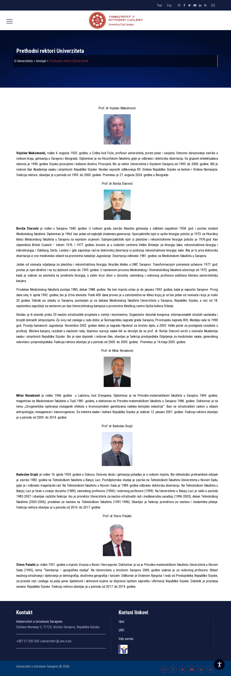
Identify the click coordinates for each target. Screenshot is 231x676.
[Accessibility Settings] (219, 664)
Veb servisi (126, 639)
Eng (169, 5)
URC (121, 630)
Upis (121, 622)
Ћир (159, 5)
